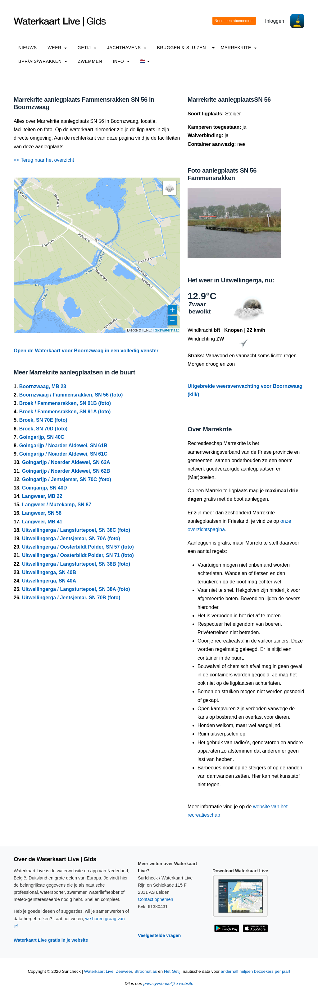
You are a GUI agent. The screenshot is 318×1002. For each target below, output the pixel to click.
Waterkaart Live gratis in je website (51, 940)
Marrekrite (239, 47)
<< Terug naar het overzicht (44, 160)
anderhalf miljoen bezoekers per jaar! (255, 971)
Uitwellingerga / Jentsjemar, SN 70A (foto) (71, 538)
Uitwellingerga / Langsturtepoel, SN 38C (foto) (76, 530)
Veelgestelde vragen (159, 935)
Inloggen (274, 21)
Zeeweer (124, 971)
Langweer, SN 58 (41, 513)
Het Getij (172, 971)
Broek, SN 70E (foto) (43, 420)
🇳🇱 (145, 61)
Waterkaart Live (99, 971)
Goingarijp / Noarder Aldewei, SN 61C (63, 454)
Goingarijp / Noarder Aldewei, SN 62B (66, 471)
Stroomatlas (145, 971)
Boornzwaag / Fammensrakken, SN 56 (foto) (71, 394)
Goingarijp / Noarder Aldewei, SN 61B (63, 445)
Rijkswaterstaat (166, 330)
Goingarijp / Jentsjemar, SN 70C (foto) (66, 479)
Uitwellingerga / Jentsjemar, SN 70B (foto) (71, 597)
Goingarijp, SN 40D (44, 487)
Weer (57, 47)
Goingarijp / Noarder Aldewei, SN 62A (66, 462)
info (121, 61)
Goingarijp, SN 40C (41, 437)
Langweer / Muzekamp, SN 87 (56, 504)
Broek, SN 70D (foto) (43, 428)
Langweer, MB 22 (42, 496)
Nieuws (27, 47)
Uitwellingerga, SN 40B (49, 572)
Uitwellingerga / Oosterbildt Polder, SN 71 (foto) (78, 555)
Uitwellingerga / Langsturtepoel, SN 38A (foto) (76, 589)
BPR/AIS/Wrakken (42, 61)
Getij (87, 47)
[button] (169, 188)
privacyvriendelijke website (168, 983)
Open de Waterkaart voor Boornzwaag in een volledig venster (86, 350)
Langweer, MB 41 (42, 521)
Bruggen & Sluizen (181, 47)
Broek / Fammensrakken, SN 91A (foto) (65, 411)
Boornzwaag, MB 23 (42, 386)
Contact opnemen (155, 899)
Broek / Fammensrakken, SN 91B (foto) (65, 403)
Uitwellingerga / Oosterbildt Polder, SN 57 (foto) (78, 547)
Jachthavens (126, 47)
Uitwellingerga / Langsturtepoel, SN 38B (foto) (76, 564)
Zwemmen (90, 61)
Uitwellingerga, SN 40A (49, 580)
